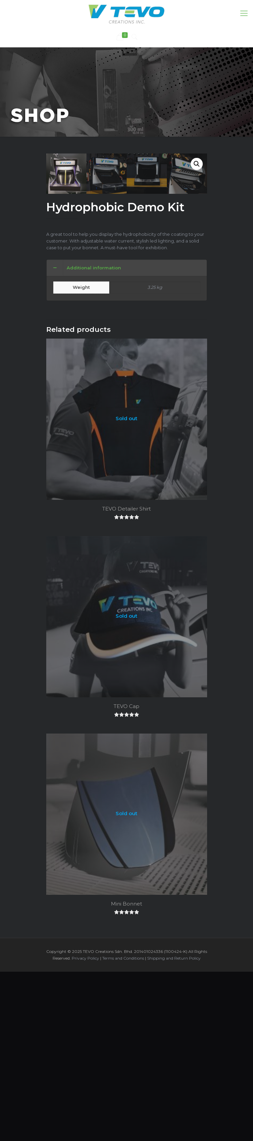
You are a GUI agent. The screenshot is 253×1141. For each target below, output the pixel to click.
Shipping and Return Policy (174, 1119)
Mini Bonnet (126, 1065)
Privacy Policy (85, 1119)
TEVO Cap (126, 867)
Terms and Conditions (123, 1119)
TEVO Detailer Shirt (126, 670)
